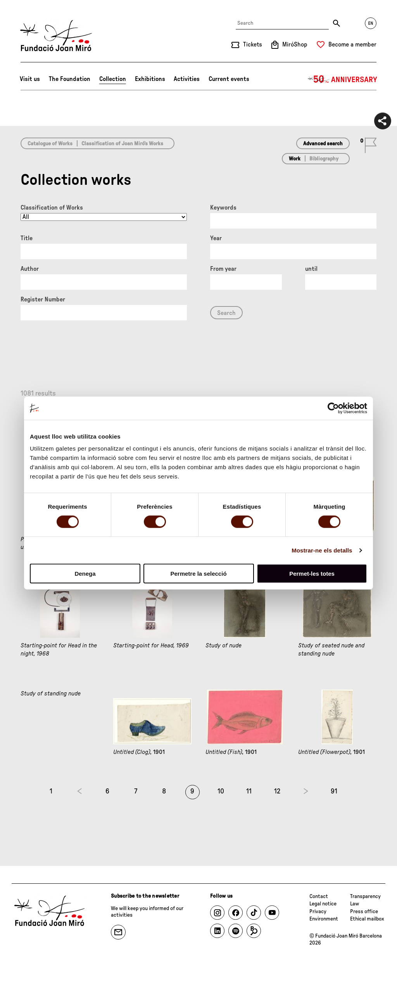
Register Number (43, 299)
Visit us (30, 79)
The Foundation (69, 79)
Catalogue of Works (50, 143)
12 (277, 791)
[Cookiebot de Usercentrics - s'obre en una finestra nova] (333, 408)
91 (334, 791)
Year (216, 238)
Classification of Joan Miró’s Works (122, 143)
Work (294, 159)
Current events (229, 79)
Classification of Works (52, 208)
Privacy (317, 911)
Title (27, 238)
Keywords (223, 208)
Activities (187, 79)
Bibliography (323, 159)
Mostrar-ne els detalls (322, 550)
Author (30, 269)
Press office (364, 911)
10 (220, 791)
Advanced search (323, 143)
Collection (112, 79)
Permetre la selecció (198, 573)
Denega (84, 573)
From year (223, 269)
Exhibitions (150, 79)
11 (249, 791)
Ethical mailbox (367, 919)
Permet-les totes (312, 573)
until (311, 269)
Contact (318, 896)
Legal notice (323, 904)
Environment (323, 919)
